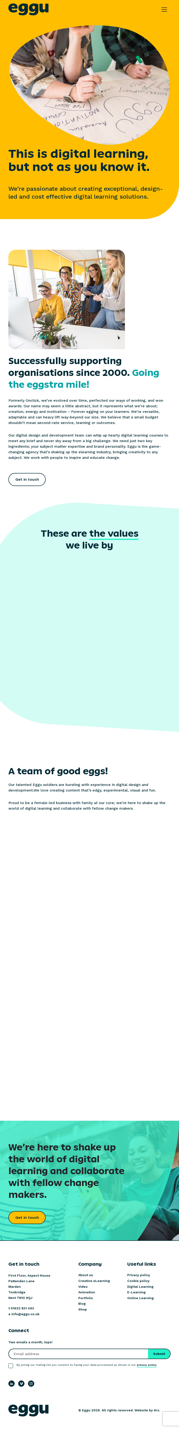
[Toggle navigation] (164, 9)
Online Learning (140, 1298)
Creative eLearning (94, 1281)
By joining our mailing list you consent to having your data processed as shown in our (87, 1365)
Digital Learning (140, 1286)
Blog (82, 1303)
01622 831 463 (22, 1308)
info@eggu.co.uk (25, 1314)
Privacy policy (138, 1275)
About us (85, 1275)
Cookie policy (138, 1281)
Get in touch (27, 479)
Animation (86, 1292)
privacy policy (147, 1365)
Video (83, 1286)
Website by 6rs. (147, 1410)
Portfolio (85, 1298)
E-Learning (136, 1292)
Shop (82, 1309)
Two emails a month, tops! (30, 1342)
